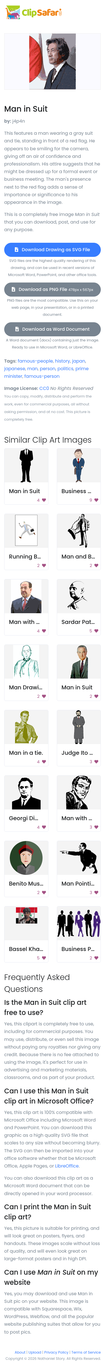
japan (78, 361)
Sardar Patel (79, 622)
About (20, 1352)
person (47, 368)
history (62, 361)
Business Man (81, 491)
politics (65, 368)
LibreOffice (67, 1166)
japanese (14, 368)
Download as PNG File (52, 289)
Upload (35, 1352)
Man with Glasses (33, 622)
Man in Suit (24, 491)
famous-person (42, 376)
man (32, 368)
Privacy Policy (56, 1352)
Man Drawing (27, 687)
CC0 (44, 388)
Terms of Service (86, 1352)
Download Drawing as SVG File (52, 249)
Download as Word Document (52, 329)
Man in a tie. (26, 753)
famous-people (35, 361)
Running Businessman (40, 556)
